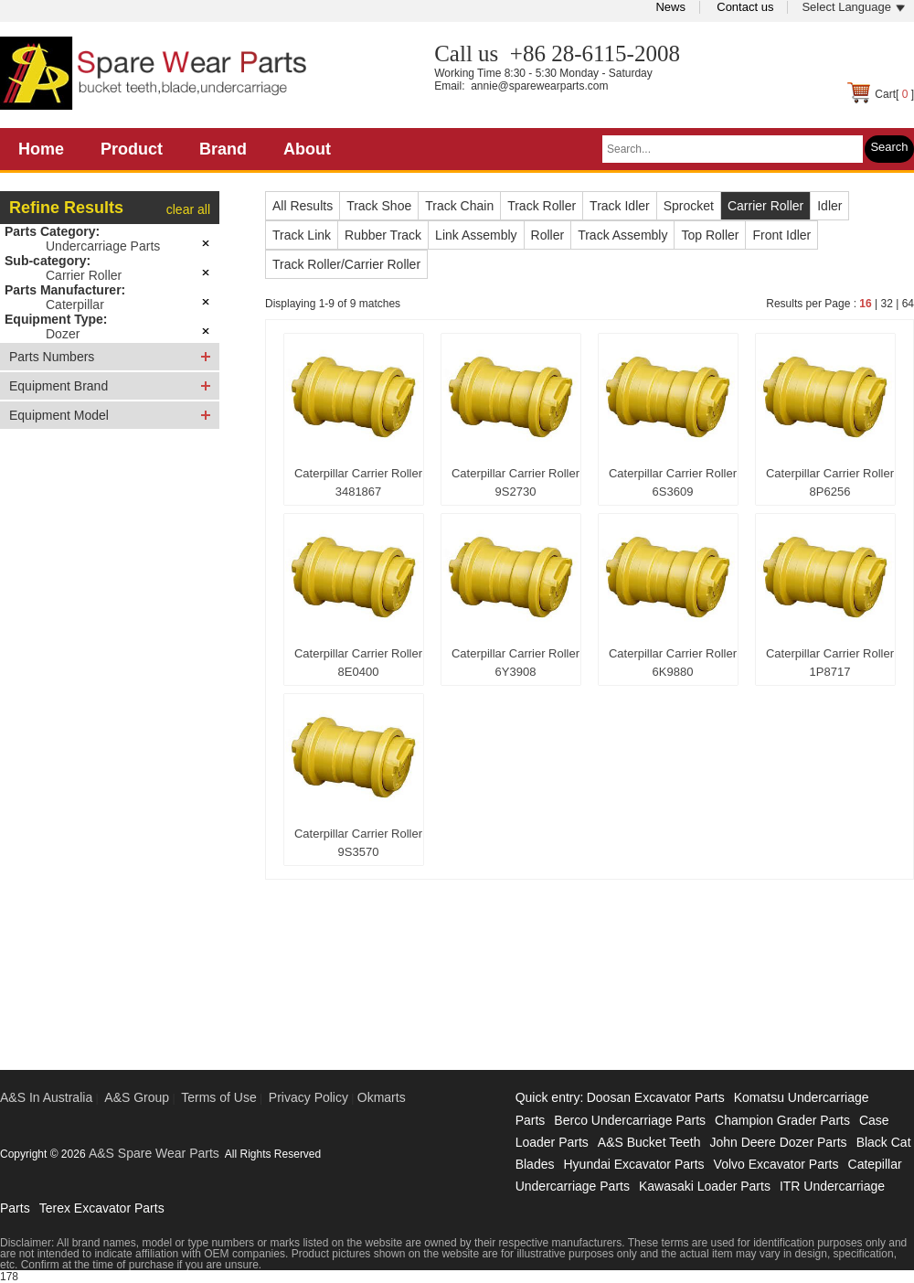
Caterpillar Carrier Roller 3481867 (358, 482)
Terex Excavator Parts (102, 1208)
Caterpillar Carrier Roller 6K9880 (673, 663)
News (670, 7)
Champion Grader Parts (782, 1120)
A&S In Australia (46, 1097)
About (307, 149)
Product (132, 149)
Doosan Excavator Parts (656, 1097)
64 (908, 303)
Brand (223, 149)
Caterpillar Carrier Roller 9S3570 (358, 843)
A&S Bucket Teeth (649, 1142)
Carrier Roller (84, 275)
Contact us (745, 7)
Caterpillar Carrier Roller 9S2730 (515, 482)
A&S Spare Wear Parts (154, 1153)
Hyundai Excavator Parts (633, 1164)
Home (41, 149)
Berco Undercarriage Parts (630, 1120)
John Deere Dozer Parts (777, 1142)
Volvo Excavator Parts (776, 1164)
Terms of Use (218, 1097)
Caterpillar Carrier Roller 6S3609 (673, 482)
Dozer (63, 333)
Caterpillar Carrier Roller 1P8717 (830, 663)
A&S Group (136, 1097)
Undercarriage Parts (103, 246)
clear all (188, 209)
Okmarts (381, 1097)
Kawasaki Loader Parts (705, 1186)
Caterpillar (75, 304)
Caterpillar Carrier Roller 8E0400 (358, 663)
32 (886, 303)
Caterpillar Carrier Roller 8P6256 (830, 482)
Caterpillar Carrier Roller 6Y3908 (515, 663)
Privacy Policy (308, 1097)
